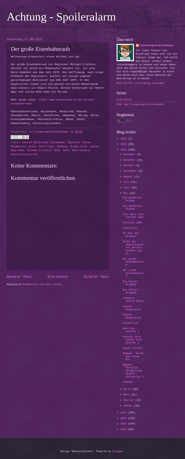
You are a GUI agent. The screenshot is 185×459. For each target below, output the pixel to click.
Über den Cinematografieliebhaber (140, 104)
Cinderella (130, 323)
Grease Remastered (131, 308)
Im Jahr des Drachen (131, 235)
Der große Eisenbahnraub (133, 262)
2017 (124, 412)
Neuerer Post (19, 277)
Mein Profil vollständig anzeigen (140, 83)
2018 (124, 149)
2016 (124, 418)
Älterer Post (96, 277)
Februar (129, 400)
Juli (127, 182)
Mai (126, 193)
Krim (84, 146)
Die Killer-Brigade (131, 283)
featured (73, 142)
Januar (128, 405)
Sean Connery (81, 150)
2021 (124, 138)
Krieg (74, 146)
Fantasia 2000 (132, 222)
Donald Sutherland (35, 142)
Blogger (118, 451)
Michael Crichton (39, 150)
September (130, 171)
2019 (124, 144)
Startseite (57, 277)
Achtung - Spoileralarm (61, 16)
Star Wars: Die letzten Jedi (133, 216)
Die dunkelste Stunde (132, 199)
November (130, 160)
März (127, 394)
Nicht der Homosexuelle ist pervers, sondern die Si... (133, 247)
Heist (32, 146)
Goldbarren (18, 146)
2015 (124, 423)
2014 (124, 429)
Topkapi (128, 382)
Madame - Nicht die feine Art (133, 356)
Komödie (62, 146)
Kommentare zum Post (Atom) (42, 284)
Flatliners (130, 228)
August (128, 176)
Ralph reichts (132, 348)
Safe (66, 150)
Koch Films (46, 146)
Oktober (129, 165)
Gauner (86, 142)
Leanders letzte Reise (133, 300)
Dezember (130, 154)
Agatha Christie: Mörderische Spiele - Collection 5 (133, 370)
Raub (57, 150)
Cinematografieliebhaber (157, 45)
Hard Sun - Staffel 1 (131, 330)
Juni (127, 187)
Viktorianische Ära (24, 154)
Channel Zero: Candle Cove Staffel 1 (132, 339)
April (127, 389)
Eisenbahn (58, 142)
